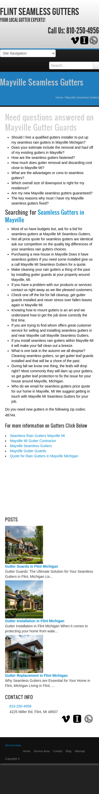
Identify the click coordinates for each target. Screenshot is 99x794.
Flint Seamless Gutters (39, 11)
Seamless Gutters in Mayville (44, 216)
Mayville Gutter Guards (41, 127)
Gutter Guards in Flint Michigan (31, 566)
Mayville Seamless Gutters (41, 82)
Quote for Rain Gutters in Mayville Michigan (44, 456)
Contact (58, 751)
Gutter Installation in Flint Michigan (34, 621)
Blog (68, 751)
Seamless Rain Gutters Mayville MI (37, 436)
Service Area (13, 745)
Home (59, 97)
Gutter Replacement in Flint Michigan (36, 675)
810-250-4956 (82, 31)
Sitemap (80, 751)
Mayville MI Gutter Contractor (33, 441)
